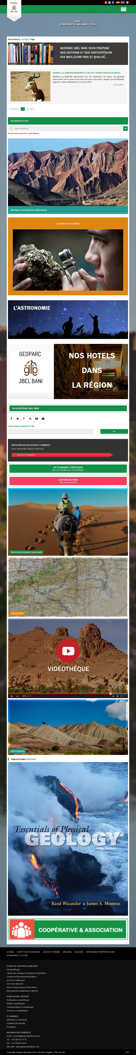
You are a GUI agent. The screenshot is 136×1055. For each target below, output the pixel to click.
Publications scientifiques (18, 1000)
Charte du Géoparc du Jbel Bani (22, 966)
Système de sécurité (16, 1023)
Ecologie (78, 952)
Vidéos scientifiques (16, 1003)
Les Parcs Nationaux (16, 980)
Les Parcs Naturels (15, 983)
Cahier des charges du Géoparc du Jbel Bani (26, 973)
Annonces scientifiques (17, 1010)
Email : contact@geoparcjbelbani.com (23, 1036)
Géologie (67, 952)
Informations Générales (19, 1032)
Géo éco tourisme (51, 952)
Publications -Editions (18, 996)
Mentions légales (45, 1052)
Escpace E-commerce (26, 455)
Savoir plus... (119, 84)
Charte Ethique (13, 969)
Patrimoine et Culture (17, 955)
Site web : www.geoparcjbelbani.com (23, 1046)
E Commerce (13, 1016)
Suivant (30, 109)
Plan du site (60, 1052)
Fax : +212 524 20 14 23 (16, 1043)
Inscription (11, 1026)
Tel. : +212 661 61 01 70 (16, 1039)
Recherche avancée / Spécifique (23, 133)
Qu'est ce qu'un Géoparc (28, 952)
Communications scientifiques (20, 1007)
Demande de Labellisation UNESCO (22, 990)
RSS (127, 1052)
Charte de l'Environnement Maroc (22, 976)
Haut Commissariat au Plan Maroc (22, 987)
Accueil (25, 39)
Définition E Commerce (17, 1019)
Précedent (14, 109)
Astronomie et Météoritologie (100, 952)
